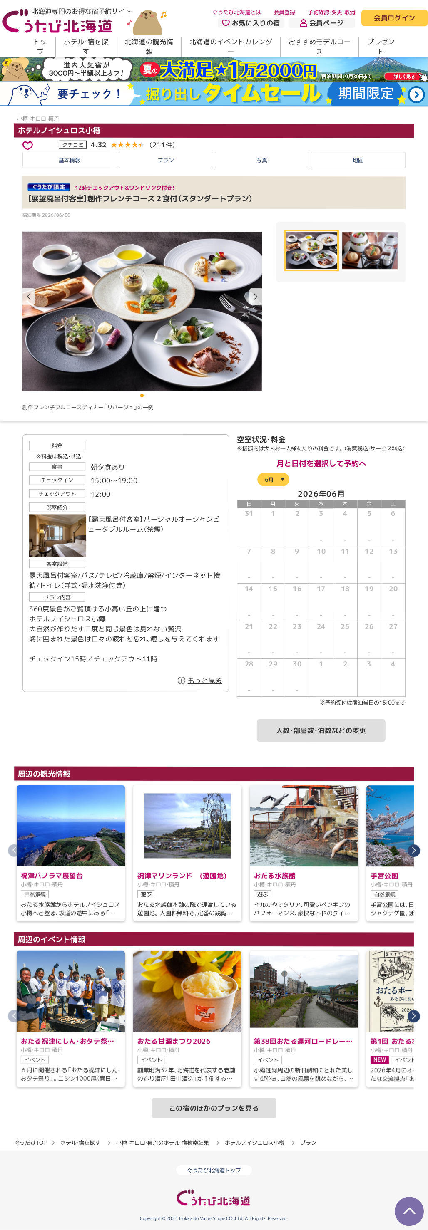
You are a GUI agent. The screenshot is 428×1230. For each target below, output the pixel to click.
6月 (269, 479)
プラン (166, 159)
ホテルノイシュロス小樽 (59, 130)
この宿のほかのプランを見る (214, 1108)
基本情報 (69, 159)
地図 (358, 160)
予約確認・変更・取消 (331, 12)
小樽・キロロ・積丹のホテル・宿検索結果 (162, 1142)
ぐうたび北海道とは (236, 12)
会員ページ (322, 22)
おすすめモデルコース (320, 46)
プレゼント (381, 46)
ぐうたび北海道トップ (214, 1170)
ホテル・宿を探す (86, 46)
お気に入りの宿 (251, 22)
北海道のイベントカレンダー (231, 46)
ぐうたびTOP (30, 1142)
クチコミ (73, 144)
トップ (40, 46)
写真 (261, 159)
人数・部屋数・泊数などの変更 (321, 730)
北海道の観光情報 (149, 46)
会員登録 (284, 12)
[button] (255, 296)
